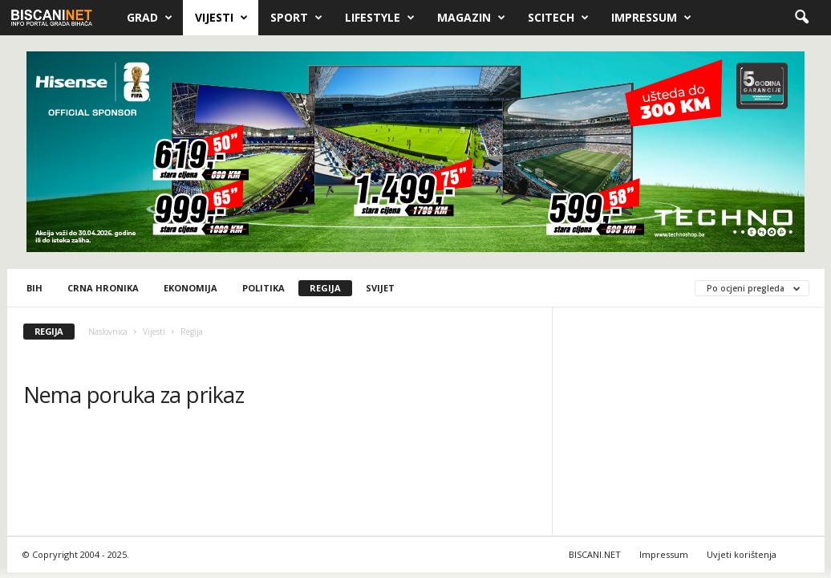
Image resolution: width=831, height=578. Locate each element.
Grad (149, 17)
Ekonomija (190, 288)
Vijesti (221, 17)
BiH (34, 288)
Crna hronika (103, 288)
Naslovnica (108, 331)
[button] (801, 17)
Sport (296, 17)
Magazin (471, 17)
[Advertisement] (689, 424)
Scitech (558, 17)
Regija (325, 288)
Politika (263, 288)
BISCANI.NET (595, 554)
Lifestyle (380, 17)
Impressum (651, 17)
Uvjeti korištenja (741, 554)
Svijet (380, 288)
